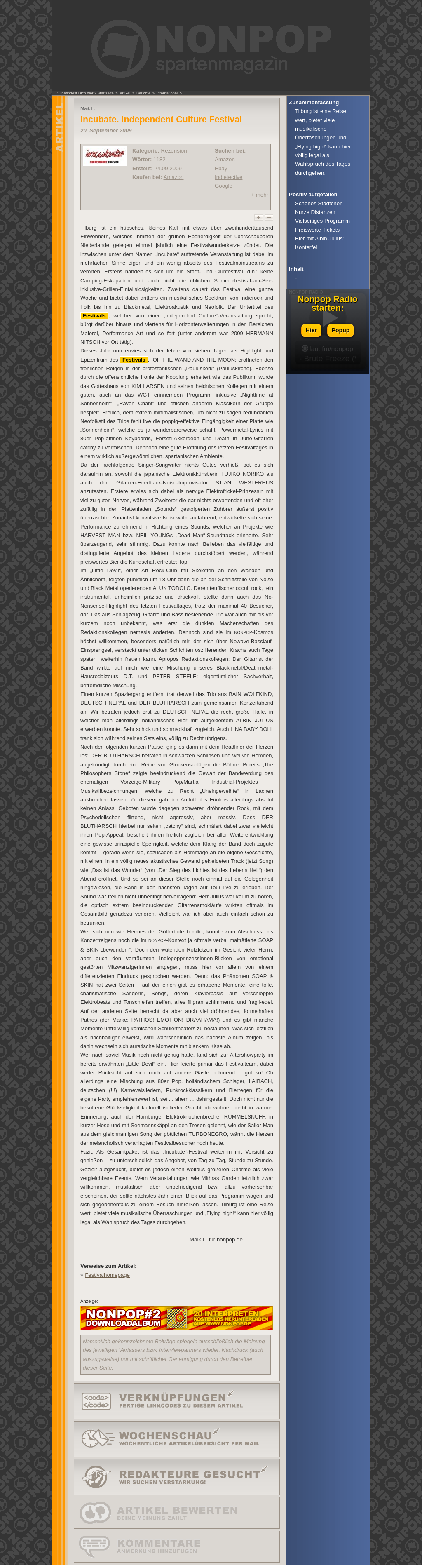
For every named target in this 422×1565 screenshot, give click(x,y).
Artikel (125, 93)
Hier (311, 330)
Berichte (143, 93)
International (167, 93)
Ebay (221, 168)
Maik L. (198, 1239)
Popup (341, 330)
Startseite (105, 93)
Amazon (174, 177)
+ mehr (259, 195)
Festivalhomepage (107, 1275)
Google (223, 186)
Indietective (228, 177)
